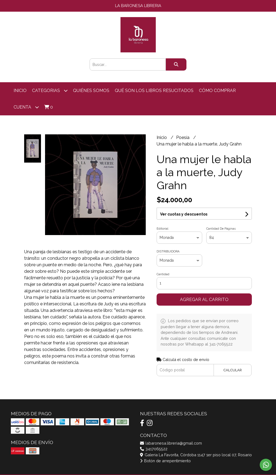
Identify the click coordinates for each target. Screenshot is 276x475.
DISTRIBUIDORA (168, 251)
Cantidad (163, 274)
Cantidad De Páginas (221, 228)
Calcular (232, 370)
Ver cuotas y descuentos (183, 214)
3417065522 (153, 448)
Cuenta (26, 107)
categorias (50, 90)
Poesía (183, 137)
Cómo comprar (217, 90)
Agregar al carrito (204, 299)
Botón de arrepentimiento (165, 460)
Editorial (162, 228)
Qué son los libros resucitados (154, 90)
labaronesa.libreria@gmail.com (171, 443)
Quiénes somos (91, 90)
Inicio (20, 90)
